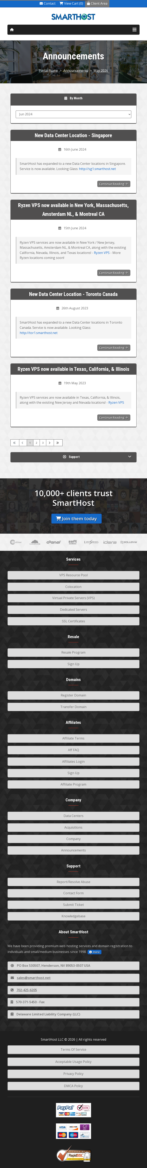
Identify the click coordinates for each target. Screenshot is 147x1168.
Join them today (76, 518)
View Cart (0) (71, 3)
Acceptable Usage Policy (73, 1061)
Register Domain (73, 695)
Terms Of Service (73, 1049)
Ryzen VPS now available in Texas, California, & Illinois (73, 369)
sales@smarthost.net (31, 978)
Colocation (73, 587)
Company (73, 839)
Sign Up (73, 664)
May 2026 (101, 70)
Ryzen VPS (102, 253)
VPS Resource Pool (73, 575)
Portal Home (48, 70)
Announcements (75, 70)
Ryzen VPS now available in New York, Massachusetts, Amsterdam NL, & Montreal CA (73, 209)
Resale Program (73, 652)
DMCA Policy (73, 1086)
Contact (48, 3)
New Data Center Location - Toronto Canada (73, 294)
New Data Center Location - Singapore (73, 135)
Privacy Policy (73, 1073)
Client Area (97, 3)
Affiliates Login (73, 761)
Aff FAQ (73, 750)
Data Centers (73, 816)
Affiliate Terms (73, 738)
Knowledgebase (73, 916)
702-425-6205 (24, 990)
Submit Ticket (73, 904)
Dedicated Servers (73, 609)
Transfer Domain (73, 707)
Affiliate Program (73, 784)
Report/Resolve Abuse (73, 882)
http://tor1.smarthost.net (39, 333)
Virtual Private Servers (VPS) (73, 598)
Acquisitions (73, 827)
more (94, 952)
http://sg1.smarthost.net (97, 169)
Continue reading (113, 184)
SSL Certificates (73, 621)
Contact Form (73, 893)
